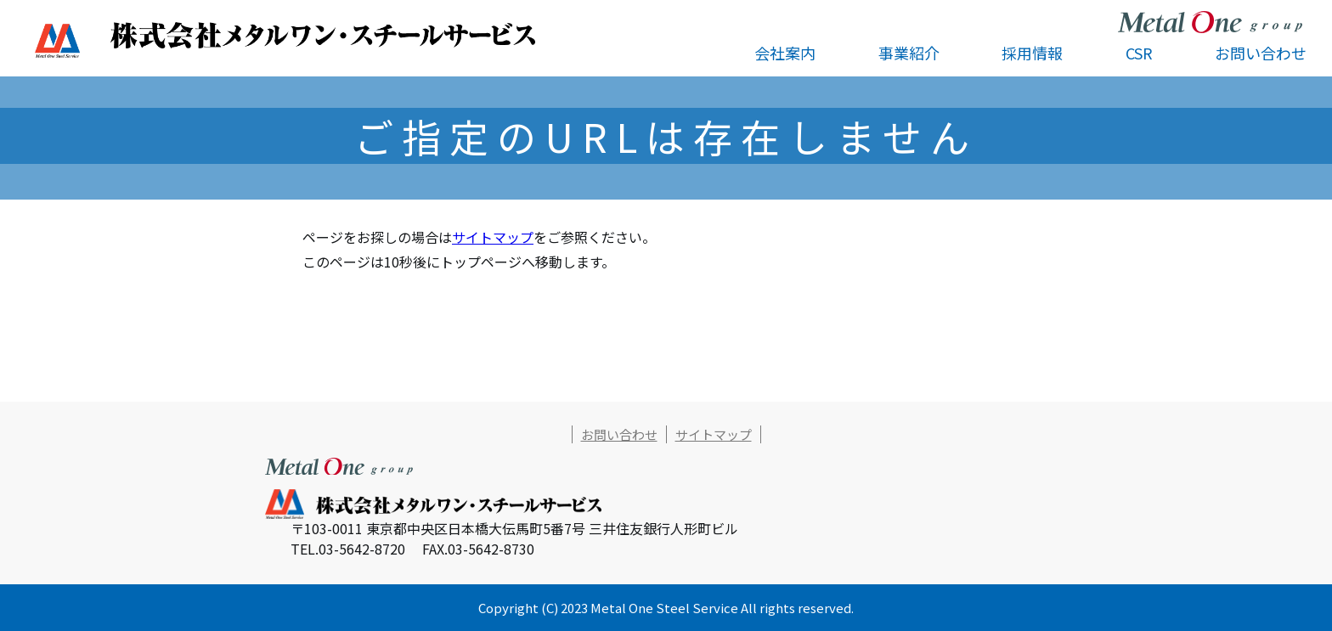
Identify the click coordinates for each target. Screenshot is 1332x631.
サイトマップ (492, 237)
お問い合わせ (1261, 53)
